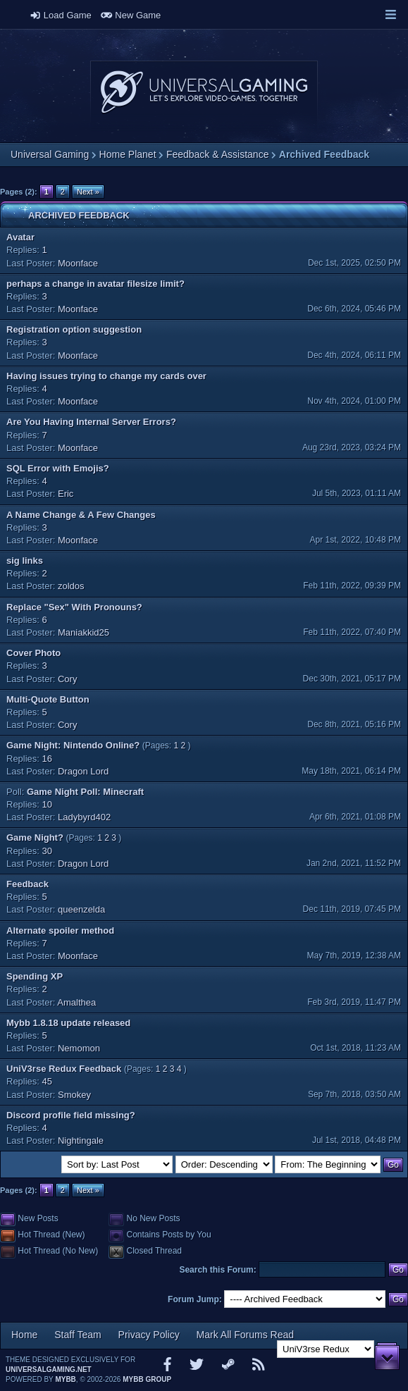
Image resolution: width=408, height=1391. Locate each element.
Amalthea (76, 1002)
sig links (24, 560)
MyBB (65, 1379)
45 (47, 1081)
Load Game (61, 15)
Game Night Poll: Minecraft (85, 791)
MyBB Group (147, 1379)
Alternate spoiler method (60, 930)
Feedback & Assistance (217, 154)
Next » (88, 191)
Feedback (27, 884)
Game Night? (34, 837)
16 (47, 758)
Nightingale (81, 1140)
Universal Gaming (50, 154)
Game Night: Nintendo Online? (73, 745)
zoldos (71, 586)
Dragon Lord (83, 771)
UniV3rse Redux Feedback (63, 1068)
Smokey (74, 1094)
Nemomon (79, 1048)
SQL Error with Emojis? (57, 468)
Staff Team (77, 1334)
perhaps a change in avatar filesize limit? (95, 283)
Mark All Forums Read (245, 1334)
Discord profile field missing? (70, 1115)
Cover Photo (33, 653)
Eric (65, 493)
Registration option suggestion (74, 329)
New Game (131, 15)
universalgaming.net (49, 1369)
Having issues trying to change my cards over (106, 376)
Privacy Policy (149, 1334)
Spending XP (34, 976)
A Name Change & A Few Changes (81, 514)
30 (47, 851)
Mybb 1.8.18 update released (68, 1023)
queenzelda (81, 909)
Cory (67, 679)
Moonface (78, 263)
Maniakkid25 (83, 632)
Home (24, 1334)
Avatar (20, 237)
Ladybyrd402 (84, 817)
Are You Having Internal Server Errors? (91, 421)
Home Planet (127, 154)
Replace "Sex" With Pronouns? (74, 607)
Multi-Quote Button (47, 699)
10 (47, 804)
